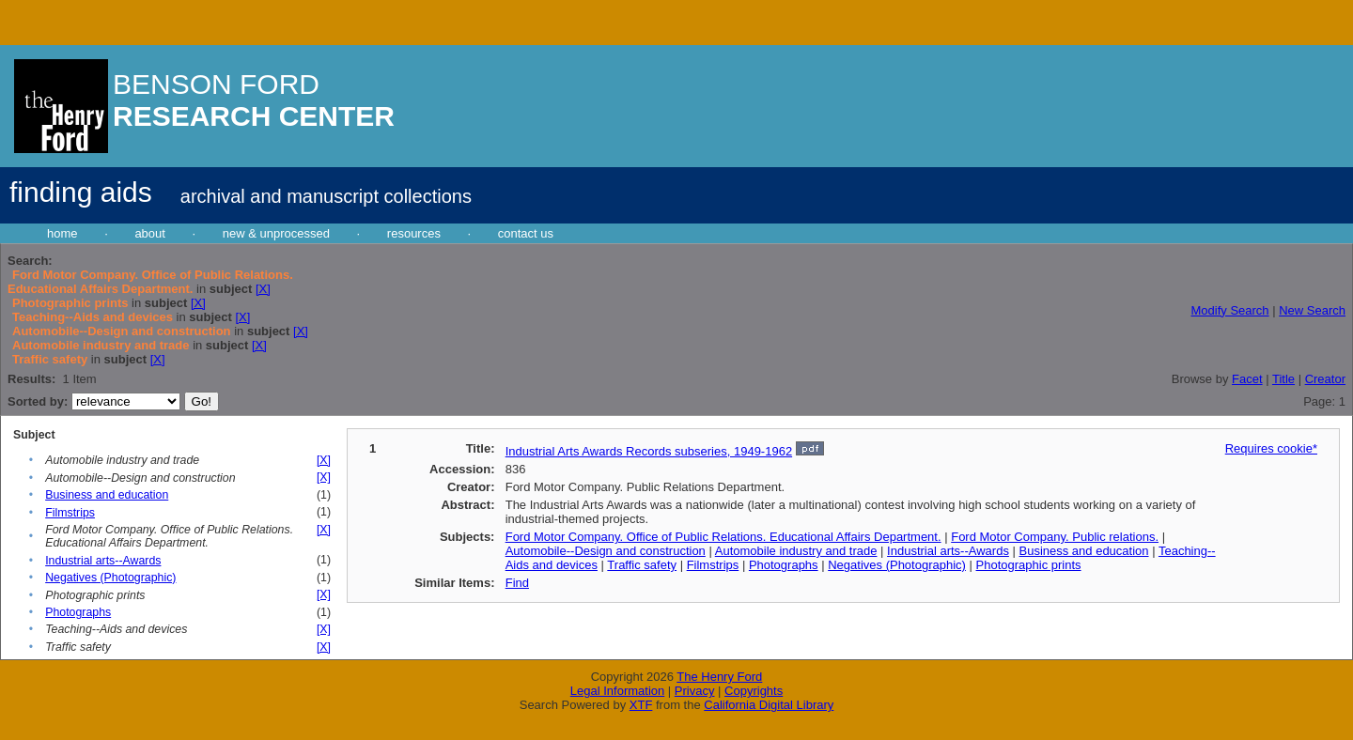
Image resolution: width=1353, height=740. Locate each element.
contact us (525, 233)
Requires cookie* (1271, 448)
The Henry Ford (719, 677)
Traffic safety (641, 565)
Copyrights (753, 691)
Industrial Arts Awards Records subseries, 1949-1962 (648, 451)
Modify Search (1229, 310)
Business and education (106, 494)
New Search (1312, 310)
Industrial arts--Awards (103, 560)
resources (414, 233)
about (149, 233)
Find (517, 583)
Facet (1247, 379)
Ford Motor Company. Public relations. (1055, 537)
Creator (1325, 379)
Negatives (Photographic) (110, 577)
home (62, 233)
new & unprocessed (276, 233)
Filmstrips (70, 512)
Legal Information (617, 691)
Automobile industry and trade (796, 551)
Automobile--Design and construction (605, 551)
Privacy (695, 691)
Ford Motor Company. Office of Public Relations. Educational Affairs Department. (723, 537)
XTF (641, 705)
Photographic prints (1028, 565)
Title (1283, 379)
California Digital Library (768, 705)
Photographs (78, 612)
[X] (263, 289)
